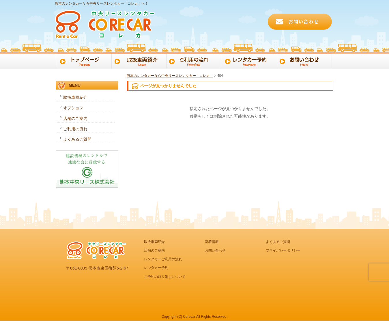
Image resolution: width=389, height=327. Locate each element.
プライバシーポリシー (283, 250)
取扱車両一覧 (139, 60)
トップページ (83, 60)
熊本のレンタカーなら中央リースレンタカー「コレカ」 (170, 76)
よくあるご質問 (77, 139)
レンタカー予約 (250, 60)
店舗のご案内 (75, 118)
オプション (73, 107)
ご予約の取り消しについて (165, 277)
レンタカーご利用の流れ (163, 259)
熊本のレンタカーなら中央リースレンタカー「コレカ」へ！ (101, 3)
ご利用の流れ (194, 60)
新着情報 (212, 242)
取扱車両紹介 (75, 97)
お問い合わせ (306, 60)
